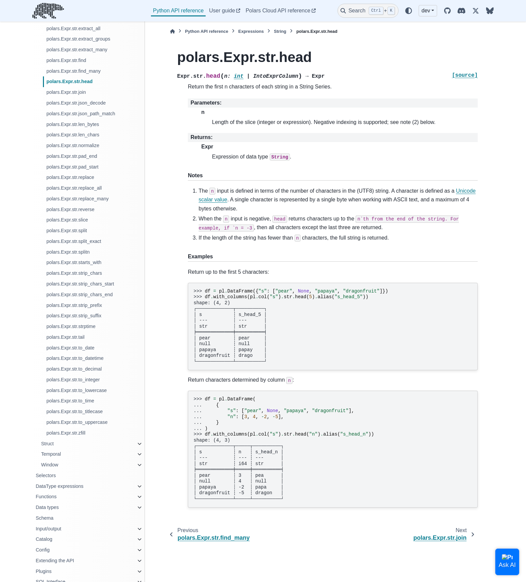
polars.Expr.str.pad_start (72, 167)
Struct (47, 443)
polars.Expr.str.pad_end (71, 156)
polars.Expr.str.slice (67, 219)
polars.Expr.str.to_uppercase (76, 422)
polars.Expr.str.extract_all (73, 28)
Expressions (251, 31)
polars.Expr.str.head (69, 81)
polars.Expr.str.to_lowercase (76, 390)
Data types (47, 507)
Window (49, 464)
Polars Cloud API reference (278, 10)
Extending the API (55, 560)
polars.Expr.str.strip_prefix (74, 305)
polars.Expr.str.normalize (72, 145)
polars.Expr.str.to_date (70, 347)
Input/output (48, 528)
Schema (44, 518)
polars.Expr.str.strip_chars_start (80, 283)
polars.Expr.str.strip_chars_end (79, 294)
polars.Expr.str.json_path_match (80, 113)
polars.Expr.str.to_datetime (74, 358)
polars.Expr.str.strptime (70, 326)
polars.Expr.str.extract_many (76, 49)
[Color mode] (409, 10)
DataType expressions (59, 486)
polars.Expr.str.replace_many (77, 198)
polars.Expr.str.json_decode (76, 103)
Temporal (51, 454)
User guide (222, 10)
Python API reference (178, 10)
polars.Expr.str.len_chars (72, 134)
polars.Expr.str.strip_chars (74, 273)
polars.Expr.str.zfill (65, 433)
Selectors (46, 475)
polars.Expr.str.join (66, 92)
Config (43, 550)
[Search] (368, 11)
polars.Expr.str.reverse (70, 209)
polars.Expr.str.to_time (70, 400)
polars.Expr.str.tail (65, 337)
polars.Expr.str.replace (70, 177)
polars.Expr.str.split (66, 230)
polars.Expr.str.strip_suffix (73, 315)
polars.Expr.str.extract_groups (78, 39)
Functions (46, 496)
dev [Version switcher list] (426, 10)
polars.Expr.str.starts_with (73, 262)
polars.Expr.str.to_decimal (74, 369)
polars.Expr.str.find (66, 60)
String (280, 31)
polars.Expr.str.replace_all (74, 188)
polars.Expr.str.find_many (73, 71)
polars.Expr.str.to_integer (73, 379)
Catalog (44, 539)
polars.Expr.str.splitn (68, 252)
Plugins (43, 571)
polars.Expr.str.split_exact (73, 241)
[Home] (172, 31)
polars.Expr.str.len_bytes (72, 124)
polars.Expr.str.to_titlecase (74, 411)
